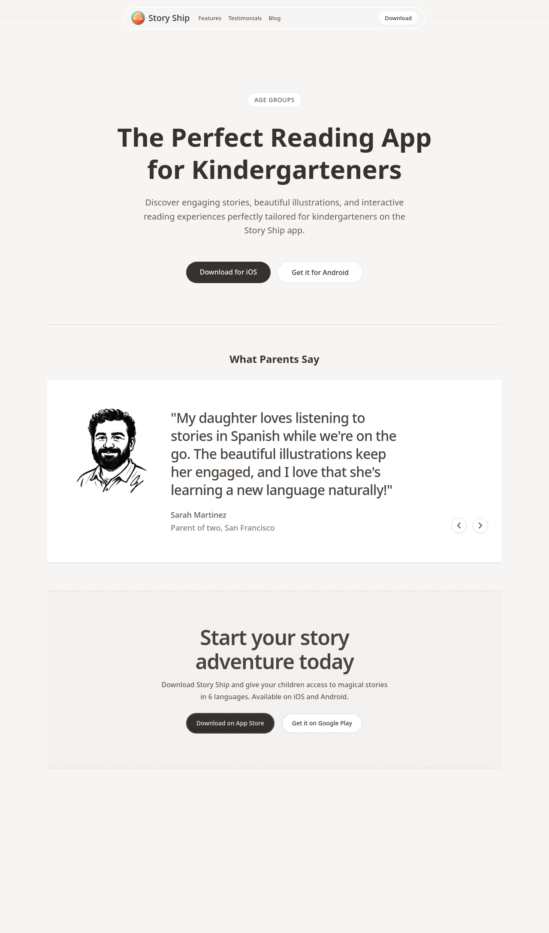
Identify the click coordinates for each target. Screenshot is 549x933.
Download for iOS (228, 272)
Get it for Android (320, 272)
